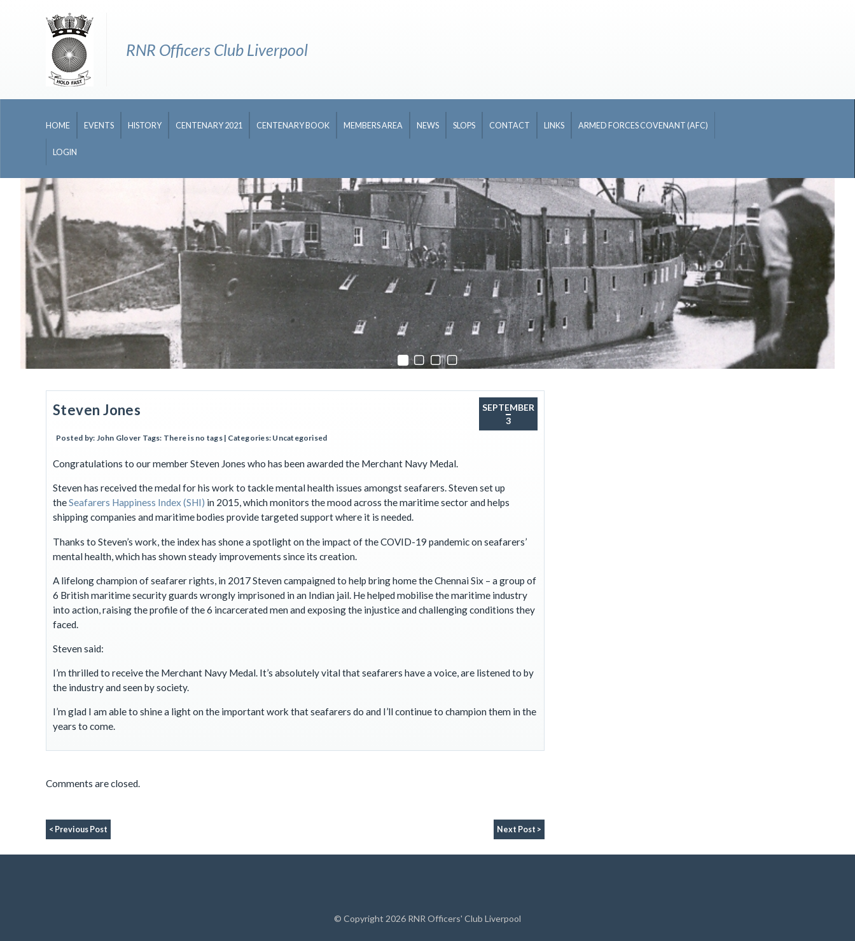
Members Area (373, 125)
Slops (464, 125)
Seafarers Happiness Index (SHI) (137, 502)
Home (58, 125)
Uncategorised (299, 438)
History (145, 125)
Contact (509, 125)
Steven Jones (97, 409)
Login (65, 152)
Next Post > (519, 829)
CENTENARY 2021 (209, 125)
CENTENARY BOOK (293, 125)
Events (99, 125)
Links (554, 125)
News (428, 125)
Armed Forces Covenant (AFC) (643, 125)
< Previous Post (78, 829)
